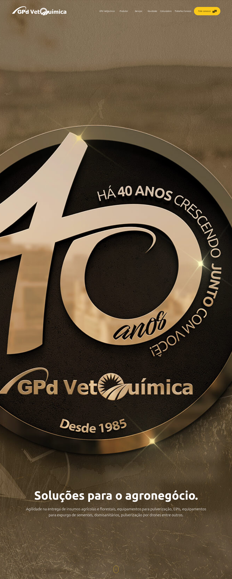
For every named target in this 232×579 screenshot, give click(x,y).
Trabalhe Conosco (182, 11)
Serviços (138, 11)
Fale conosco (207, 11)
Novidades (152, 11)
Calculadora (165, 11)
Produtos (123, 11)
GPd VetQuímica (107, 11)
